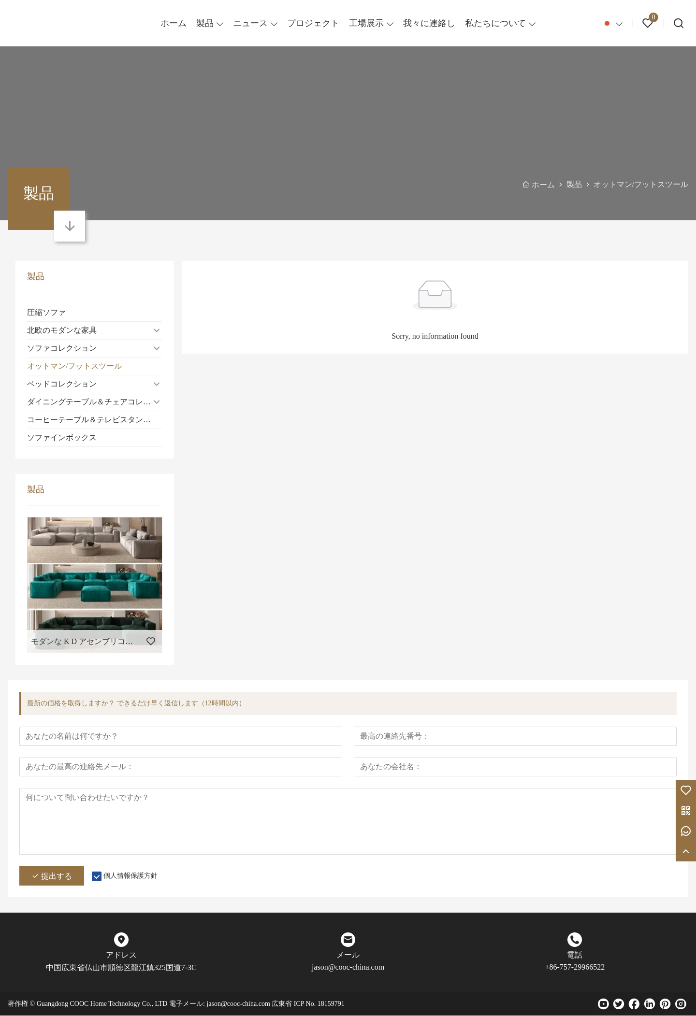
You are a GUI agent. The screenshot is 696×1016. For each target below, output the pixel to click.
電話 (574, 955)
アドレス (121, 955)
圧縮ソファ (46, 312)
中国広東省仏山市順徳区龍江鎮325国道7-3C (121, 968)
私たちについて (495, 23)
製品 (205, 23)
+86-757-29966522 (575, 967)
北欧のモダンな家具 (62, 330)
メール (348, 955)
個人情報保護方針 (130, 876)
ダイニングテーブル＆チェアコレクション (94, 402)
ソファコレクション (62, 348)
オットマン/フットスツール (74, 366)
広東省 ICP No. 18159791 (308, 1004)
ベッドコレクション (62, 384)
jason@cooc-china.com (348, 967)
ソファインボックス (62, 437)
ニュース (250, 23)
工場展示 (366, 23)
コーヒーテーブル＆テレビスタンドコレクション (94, 419)
